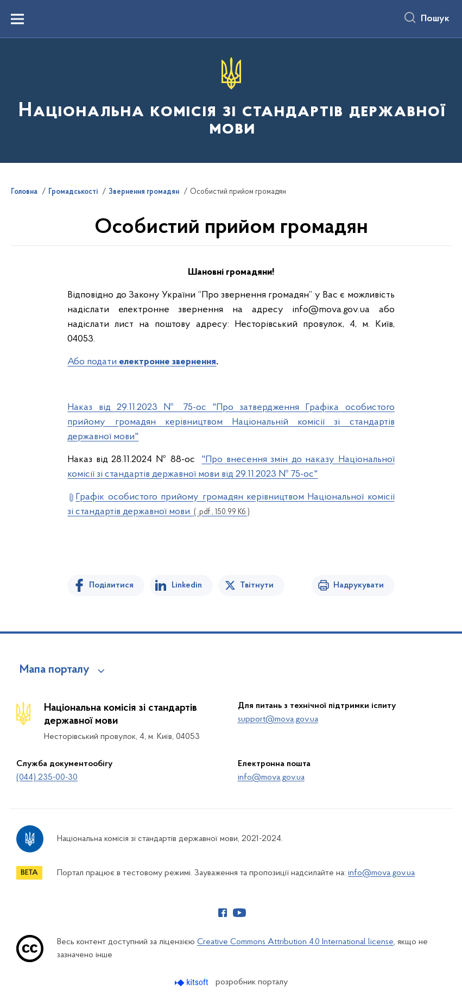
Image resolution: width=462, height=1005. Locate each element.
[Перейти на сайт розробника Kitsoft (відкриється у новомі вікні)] (192, 982)
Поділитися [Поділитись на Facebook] (111, 585)
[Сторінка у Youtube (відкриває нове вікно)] (239, 912)
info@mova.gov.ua (271, 777)
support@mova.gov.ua (278, 719)
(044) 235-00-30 (47, 777)
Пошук (435, 19)
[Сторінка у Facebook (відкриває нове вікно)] (222, 912)
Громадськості (73, 192)
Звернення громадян (144, 192)
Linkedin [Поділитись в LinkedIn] (187, 585)
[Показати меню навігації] (17, 19)
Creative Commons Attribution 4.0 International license (295, 942)
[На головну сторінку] (231, 99)
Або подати (93, 362)
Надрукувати (358, 585)
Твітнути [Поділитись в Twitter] (257, 585)
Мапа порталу (55, 670)
